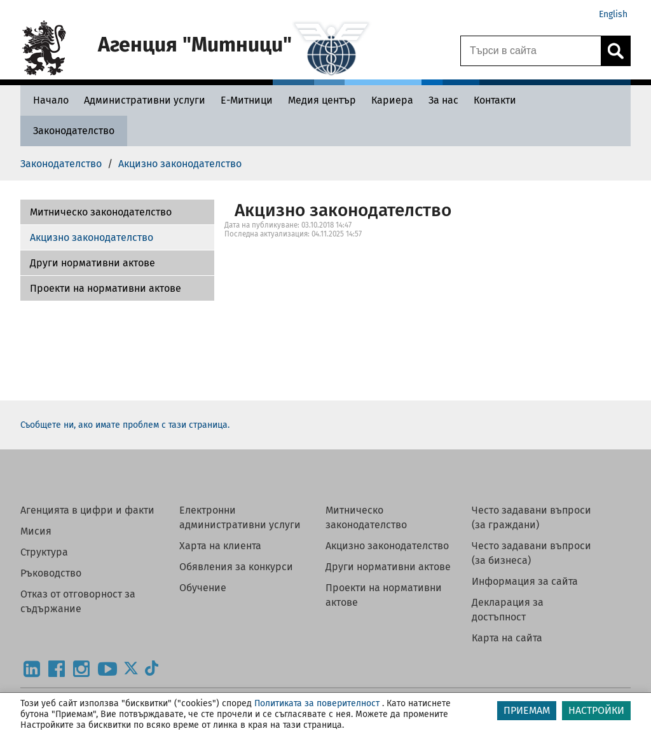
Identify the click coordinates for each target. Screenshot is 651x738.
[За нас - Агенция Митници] (443, 100)
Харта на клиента (220, 546)
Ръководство (50, 573)
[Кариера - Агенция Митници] (392, 100)
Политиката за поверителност (317, 703)
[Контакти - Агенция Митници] (495, 100)
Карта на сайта (507, 638)
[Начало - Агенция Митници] (47, 100)
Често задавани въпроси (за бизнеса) (531, 553)
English (613, 14)
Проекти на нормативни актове (105, 288)
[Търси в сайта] (531, 50)
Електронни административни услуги (240, 517)
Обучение (202, 588)
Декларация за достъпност (508, 609)
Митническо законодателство (101, 212)
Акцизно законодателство (91, 237)
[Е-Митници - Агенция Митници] (246, 100)
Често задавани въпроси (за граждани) (531, 517)
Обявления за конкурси (236, 567)
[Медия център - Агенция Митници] (322, 100)
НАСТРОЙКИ (596, 710)
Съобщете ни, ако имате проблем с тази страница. (125, 425)
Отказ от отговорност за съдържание (77, 601)
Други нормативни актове (92, 263)
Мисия (35, 531)
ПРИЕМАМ (527, 710)
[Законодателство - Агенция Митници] (73, 131)
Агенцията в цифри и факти (87, 510)
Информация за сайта (525, 581)
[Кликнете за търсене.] (615, 50)
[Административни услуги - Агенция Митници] (145, 100)
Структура (44, 552)
